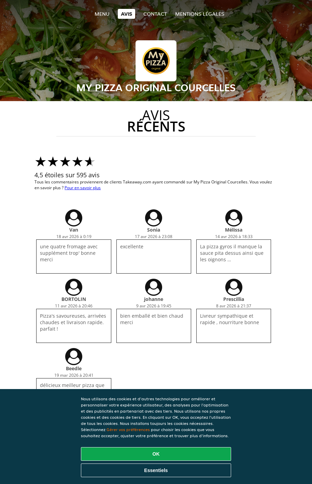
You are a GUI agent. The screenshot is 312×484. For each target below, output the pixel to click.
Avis (126, 13)
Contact (155, 13)
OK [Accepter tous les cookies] (156, 454)
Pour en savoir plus (83, 188)
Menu (102, 13)
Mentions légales (199, 13)
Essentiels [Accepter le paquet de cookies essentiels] (156, 470)
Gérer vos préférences (128, 429)
